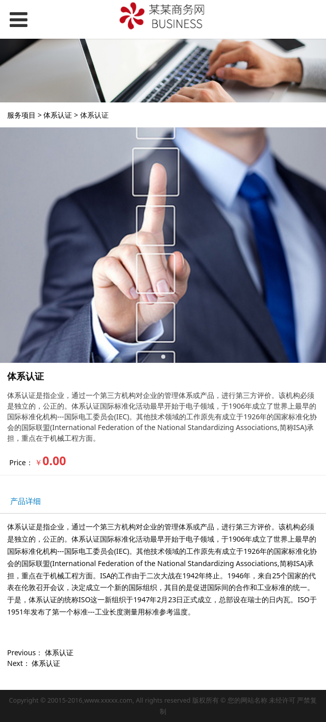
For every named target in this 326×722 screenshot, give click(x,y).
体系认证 (57, 115)
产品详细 (25, 501)
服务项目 (21, 115)
